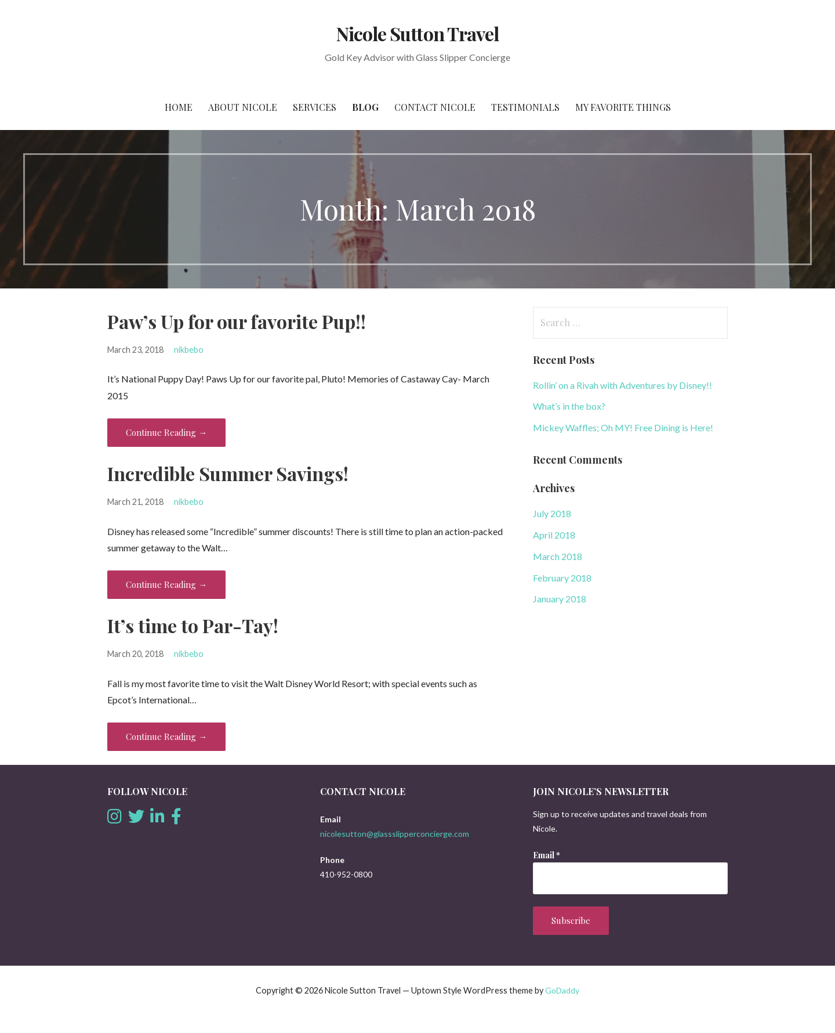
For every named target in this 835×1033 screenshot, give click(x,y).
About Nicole (242, 107)
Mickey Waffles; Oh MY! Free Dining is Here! (623, 427)
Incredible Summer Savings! (227, 473)
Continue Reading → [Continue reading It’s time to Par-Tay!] (166, 736)
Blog (365, 107)
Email (546, 855)
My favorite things (623, 107)
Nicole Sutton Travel (417, 33)
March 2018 (557, 556)
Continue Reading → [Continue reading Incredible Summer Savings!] (166, 584)
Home (179, 107)
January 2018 (559, 598)
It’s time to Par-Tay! (192, 625)
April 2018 (554, 534)
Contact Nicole (434, 107)
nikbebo (189, 350)
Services (314, 107)
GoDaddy (562, 990)
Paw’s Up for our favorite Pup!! (236, 321)
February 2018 (562, 577)
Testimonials (525, 107)
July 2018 (552, 513)
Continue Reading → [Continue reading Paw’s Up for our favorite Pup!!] (166, 432)
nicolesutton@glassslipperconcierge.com (394, 834)
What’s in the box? (569, 405)
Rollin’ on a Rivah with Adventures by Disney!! (622, 385)
